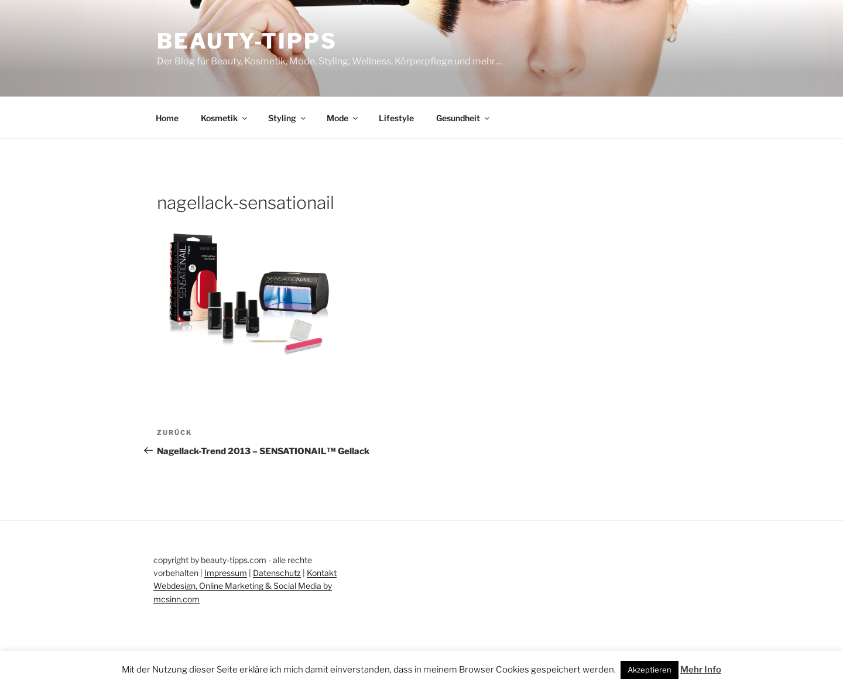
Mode (343, 118)
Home (167, 118)
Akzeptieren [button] (649, 669)
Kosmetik (225, 118)
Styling (287, 118)
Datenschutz (277, 573)
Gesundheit (463, 118)
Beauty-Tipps (247, 41)
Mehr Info (700, 669)
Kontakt (322, 573)
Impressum (225, 573)
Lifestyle (396, 118)
